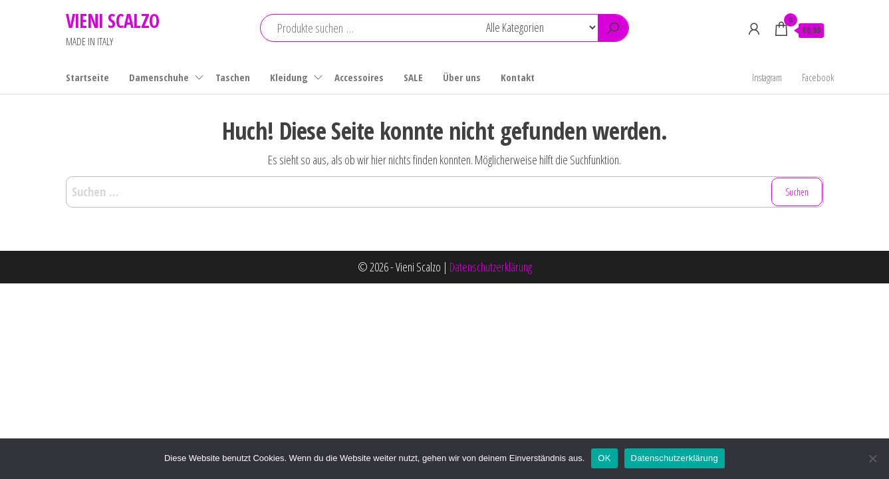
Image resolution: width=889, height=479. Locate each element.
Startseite (87, 77)
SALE (413, 77)
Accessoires (359, 77)
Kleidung (289, 77)
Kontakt (518, 77)
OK (604, 458)
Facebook (818, 77)
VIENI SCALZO (113, 20)
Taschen (232, 77)
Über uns (462, 77)
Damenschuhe (159, 77)
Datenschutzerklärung (490, 267)
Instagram (767, 77)
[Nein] (872, 458)
